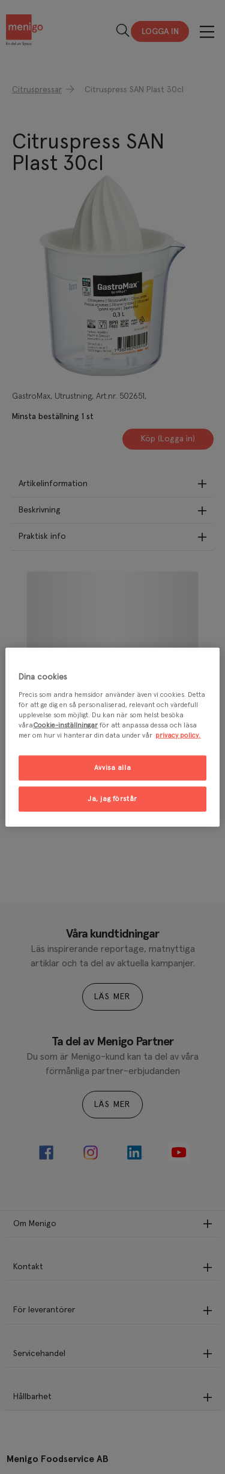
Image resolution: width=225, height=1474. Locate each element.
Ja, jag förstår (112, 798)
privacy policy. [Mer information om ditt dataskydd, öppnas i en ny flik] (177, 735)
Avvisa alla (112, 768)
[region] (112, 737)
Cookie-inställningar (65, 724)
